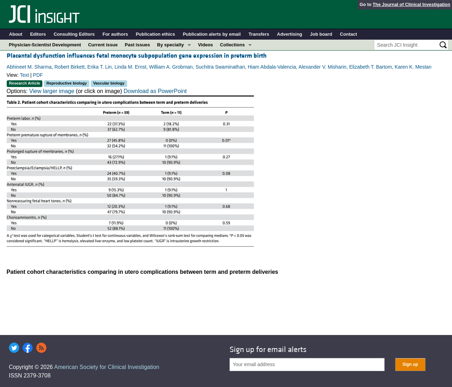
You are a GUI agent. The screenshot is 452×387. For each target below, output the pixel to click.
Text (24, 75)
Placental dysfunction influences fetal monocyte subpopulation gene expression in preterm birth (137, 56)
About (16, 34)
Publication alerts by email (212, 34)
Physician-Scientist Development (45, 44)
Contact (348, 34)
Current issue (103, 44)
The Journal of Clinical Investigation (411, 4)
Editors (38, 34)
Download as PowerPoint (155, 91)
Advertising (289, 34)
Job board (321, 34)
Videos (205, 44)
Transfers (259, 34)
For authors (115, 34)
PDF (38, 75)
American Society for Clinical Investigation (106, 367)
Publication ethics (155, 34)
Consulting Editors (74, 34)
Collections (232, 44)
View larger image (52, 91)
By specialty (170, 44)
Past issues (137, 44)
